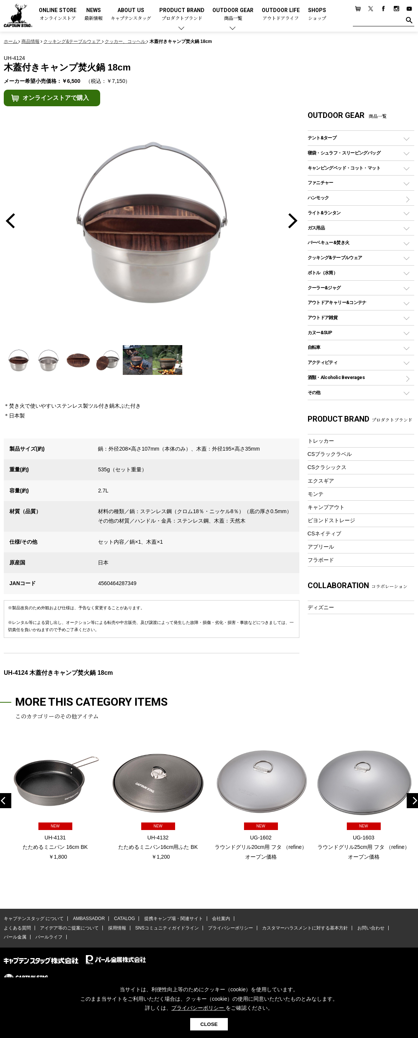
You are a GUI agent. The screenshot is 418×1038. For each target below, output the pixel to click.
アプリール (321, 547)
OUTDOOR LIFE (281, 14)
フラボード (321, 560)
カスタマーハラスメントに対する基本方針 (305, 928)
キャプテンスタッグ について (34, 918)
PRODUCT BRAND (181, 14)
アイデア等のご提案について (69, 928)
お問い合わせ (370, 928)
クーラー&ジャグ (324, 287)
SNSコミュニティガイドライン (167, 928)
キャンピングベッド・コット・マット (344, 168)
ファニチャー (320, 182)
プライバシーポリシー (230, 928)
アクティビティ (323, 362)
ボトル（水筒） (323, 272)
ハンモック (318, 197)
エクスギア (321, 481)
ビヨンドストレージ (331, 520)
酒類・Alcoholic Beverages (336, 377)
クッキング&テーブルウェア (335, 257)
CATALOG (124, 918)
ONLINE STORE (57, 14)
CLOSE (209, 1024)
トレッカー (321, 441)
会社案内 (221, 918)
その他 (314, 392)
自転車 (314, 347)
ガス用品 (316, 228)
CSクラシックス (327, 467)
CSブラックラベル (330, 454)
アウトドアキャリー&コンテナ (337, 302)
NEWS (93, 14)
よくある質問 (17, 928)
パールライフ (49, 937)
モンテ (315, 494)
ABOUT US (131, 14)
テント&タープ (322, 138)
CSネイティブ (325, 533)
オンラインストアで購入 (56, 98)
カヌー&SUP (320, 332)
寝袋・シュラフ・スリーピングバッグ (344, 153)
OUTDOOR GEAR (232, 14)
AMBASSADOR (89, 918)
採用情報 (117, 928)
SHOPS (317, 14)
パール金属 (15, 937)
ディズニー (321, 607)
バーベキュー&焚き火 (328, 242)
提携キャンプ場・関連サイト (173, 918)
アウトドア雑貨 (323, 317)
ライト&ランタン (324, 213)
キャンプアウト (326, 507)
